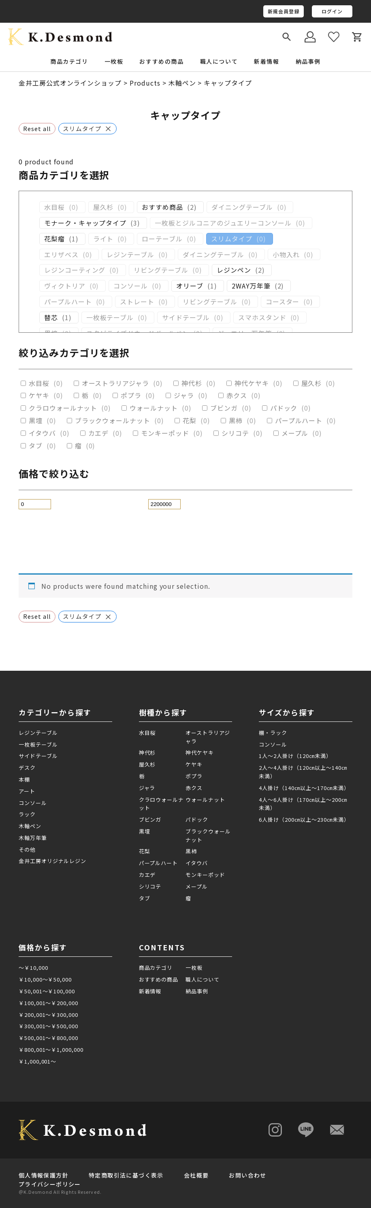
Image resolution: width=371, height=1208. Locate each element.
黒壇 (36, 420)
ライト (103, 239)
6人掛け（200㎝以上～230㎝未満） (304, 819)
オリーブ (189, 286)
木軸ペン (30, 826)
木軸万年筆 (33, 838)
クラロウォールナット (63, 408)
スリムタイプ (231, 239)
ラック (27, 814)
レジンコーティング (75, 270)
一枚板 (194, 967)
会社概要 (196, 1175)
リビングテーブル (161, 270)
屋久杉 (103, 207)
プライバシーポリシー (50, 1184)
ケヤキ (39, 395)
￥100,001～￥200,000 (48, 1003)
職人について (219, 61)
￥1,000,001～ (38, 1061)
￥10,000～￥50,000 (45, 979)
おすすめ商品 (162, 207)
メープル (295, 433)
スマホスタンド (262, 317)
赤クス (236, 395)
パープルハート (68, 301)
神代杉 (191, 383)
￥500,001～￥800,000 (48, 1038)
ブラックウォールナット (113, 420)
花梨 (189, 420)
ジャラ (184, 395)
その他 (27, 849)
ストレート (137, 301)
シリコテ (235, 433)
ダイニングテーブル (242, 207)
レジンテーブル (130, 254)
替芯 (51, 317)
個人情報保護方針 (43, 1175)
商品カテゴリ (156, 967)
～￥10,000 (33, 967)
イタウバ (42, 433)
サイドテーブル (186, 317)
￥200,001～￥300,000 (48, 1015)
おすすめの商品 (161, 61)
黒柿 (236, 420)
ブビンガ (224, 408)
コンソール (130, 286)
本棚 (24, 779)
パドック (284, 408)
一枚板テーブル (110, 317)
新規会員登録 (284, 11)
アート (27, 791)
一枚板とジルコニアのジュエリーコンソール (223, 223)
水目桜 (54, 207)
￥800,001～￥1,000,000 (51, 1049)
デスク (27, 767)
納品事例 (308, 61)
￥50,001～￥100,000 (47, 991)
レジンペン (234, 270)
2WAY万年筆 (251, 286)
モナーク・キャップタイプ (85, 223)
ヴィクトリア (64, 286)
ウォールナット (154, 408)
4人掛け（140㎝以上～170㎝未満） (304, 788)
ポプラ (131, 395)
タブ (36, 445)
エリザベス (61, 254)
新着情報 (266, 61)
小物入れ (286, 254)
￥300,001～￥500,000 (48, 1026)
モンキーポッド (165, 433)
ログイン (332, 11)
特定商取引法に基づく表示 (126, 1175)
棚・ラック (273, 732)
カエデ (98, 433)
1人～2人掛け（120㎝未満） (295, 756)
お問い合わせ (247, 1175)
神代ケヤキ (252, 383)
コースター (283, 301)
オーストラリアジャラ (115, 383)
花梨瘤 (54, 239)
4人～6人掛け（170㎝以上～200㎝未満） (303, 804)
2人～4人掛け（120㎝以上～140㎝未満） (303, 772)
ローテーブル (162, 239)
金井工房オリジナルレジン (53, 861)
